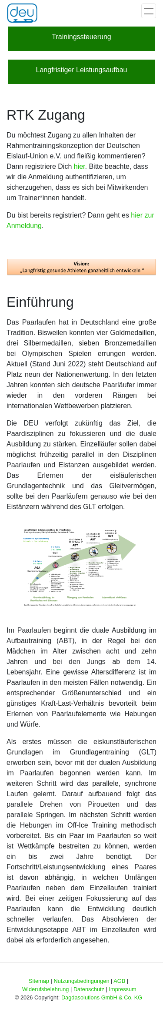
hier (79, 166)
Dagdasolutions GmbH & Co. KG (101, 997)
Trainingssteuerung (81, 36)
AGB (119, 981)
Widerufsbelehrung (45, 989)
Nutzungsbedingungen (81, 981)
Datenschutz (88, 989)
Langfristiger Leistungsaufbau (81, 70)
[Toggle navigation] (148, 10)
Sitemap (39, 981)
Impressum (122, 989)
